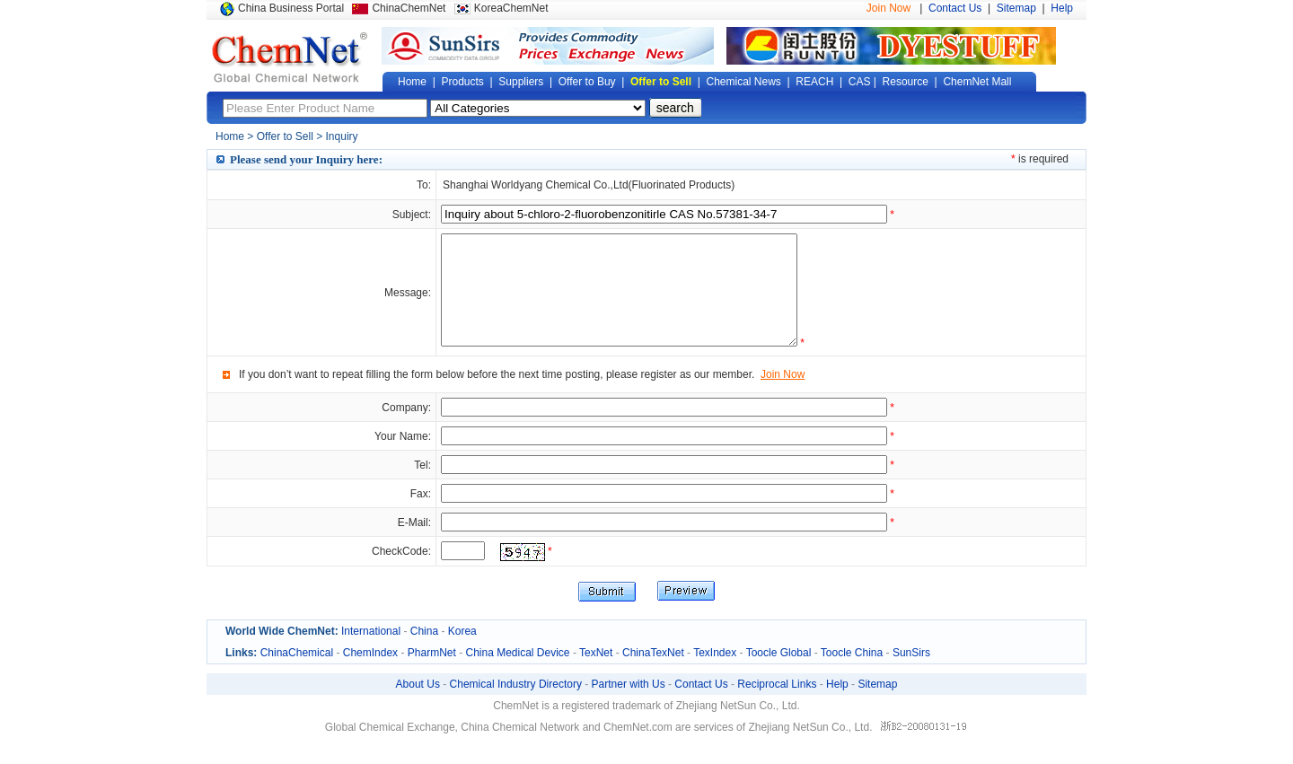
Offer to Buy (587, 81)
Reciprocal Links (776, 705)
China (424, 652)
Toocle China (852, 674)
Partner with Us (628, 705)
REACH (814, 81)
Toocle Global (779, 674)
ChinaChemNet (408, 8)
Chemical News (744, 81)
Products (462, 81)
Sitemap (1016, 8)
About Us (418, 705)
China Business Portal (291, 8)
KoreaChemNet (511, 8)
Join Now (888, 8)
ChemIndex (370, 674)
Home (412, 81)
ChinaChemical (296, 674)
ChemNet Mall (977, 81)
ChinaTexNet (653, 674)
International (370, 652)
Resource (905, 81)
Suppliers (520, 81)
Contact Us (954, 8)
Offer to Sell (660, 81)
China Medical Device (517, 674)
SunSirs (911, 674)
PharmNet (432, 674)
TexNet (595, 674)
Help (1062, 8)
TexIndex (714, 674)
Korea (462, 652)
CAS (860, 81)
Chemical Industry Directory (516, 705)
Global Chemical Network (290, 57)
